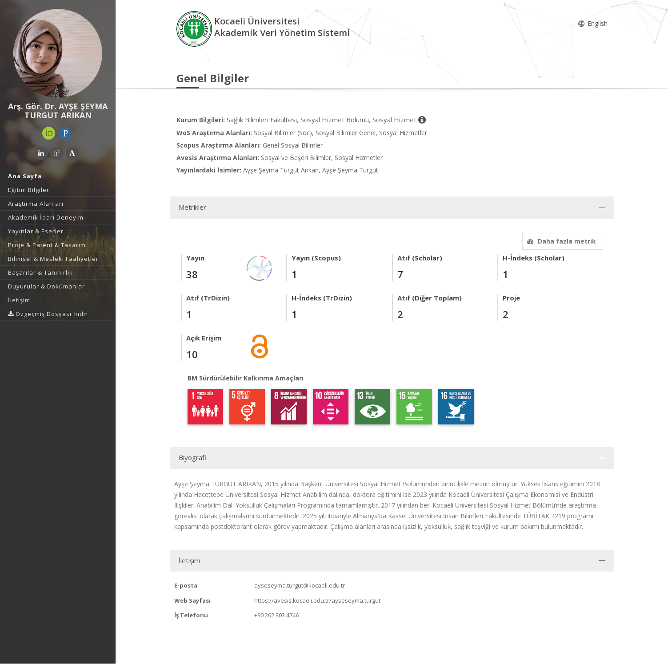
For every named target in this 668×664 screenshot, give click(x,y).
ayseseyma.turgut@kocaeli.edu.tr (299, 585)
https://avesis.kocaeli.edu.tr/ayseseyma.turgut (317, 600)
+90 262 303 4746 (276, 615)
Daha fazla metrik (560, 241)
